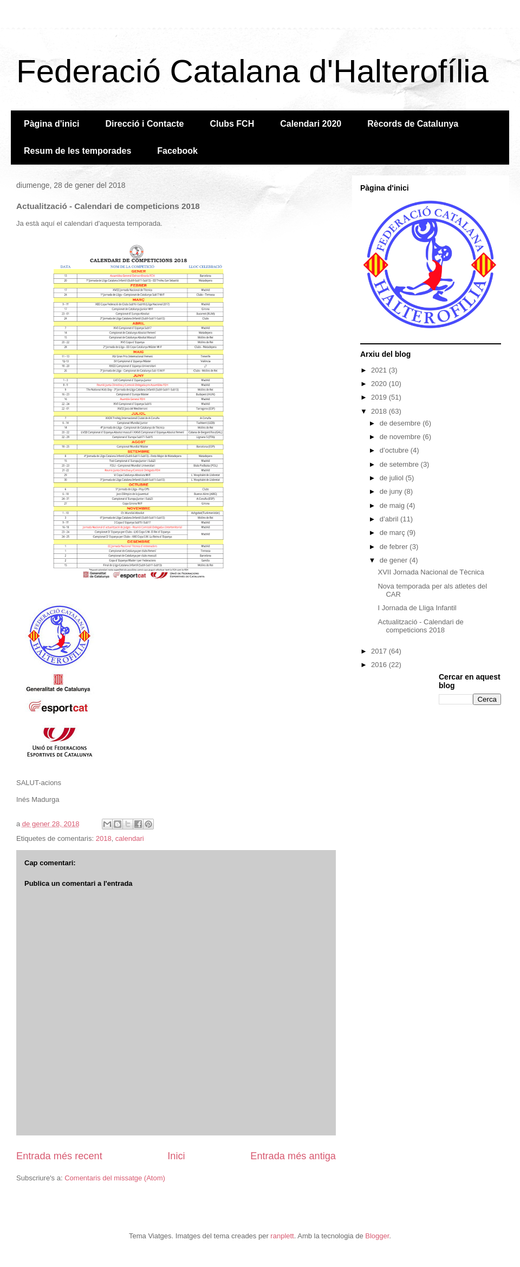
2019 (380, 397)
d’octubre (395, 450)
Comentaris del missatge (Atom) (114, 1178)
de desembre (401, 423)
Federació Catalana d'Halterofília (252, 71)
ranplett (282, 1236)
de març (393, 532)
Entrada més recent (59, 1156)
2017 (380, 651)
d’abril (390, 519)
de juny (392, 491)
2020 (380, 384)
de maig (393, 505)
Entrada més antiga (293, 1156)
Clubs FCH (232, 123)
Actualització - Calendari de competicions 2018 (420, 626)
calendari (129, 838)
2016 (380, 665)
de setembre (400, 464)
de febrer (395, 547)
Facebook (177, 150)
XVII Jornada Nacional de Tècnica (431, 572)
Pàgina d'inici (52, 123)
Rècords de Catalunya (412, 123)
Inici (176, 1156)
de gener (395, 560)
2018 (104, 838)
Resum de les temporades (77, 150)
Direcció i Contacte (145, 123)
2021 (380, 370)
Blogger (377, 1236)
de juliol (393, 478)
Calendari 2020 (310, 123)
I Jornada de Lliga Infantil (417, 608)
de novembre (401, 437)
